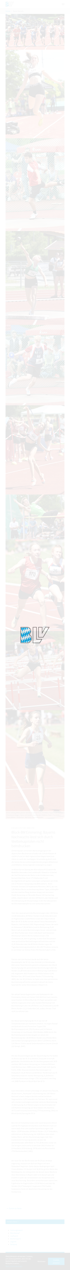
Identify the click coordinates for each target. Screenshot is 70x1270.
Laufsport (14, 1236)
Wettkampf (15, 1233)
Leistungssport (16, 1230)
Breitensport (15, 1239)
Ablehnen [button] (41, 1261)
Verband (13, 1244)
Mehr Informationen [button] (14, 1266)
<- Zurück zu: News (14, 1208)
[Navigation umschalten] (63, 4)
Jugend (13, 1241)
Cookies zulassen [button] (56, 1261)
